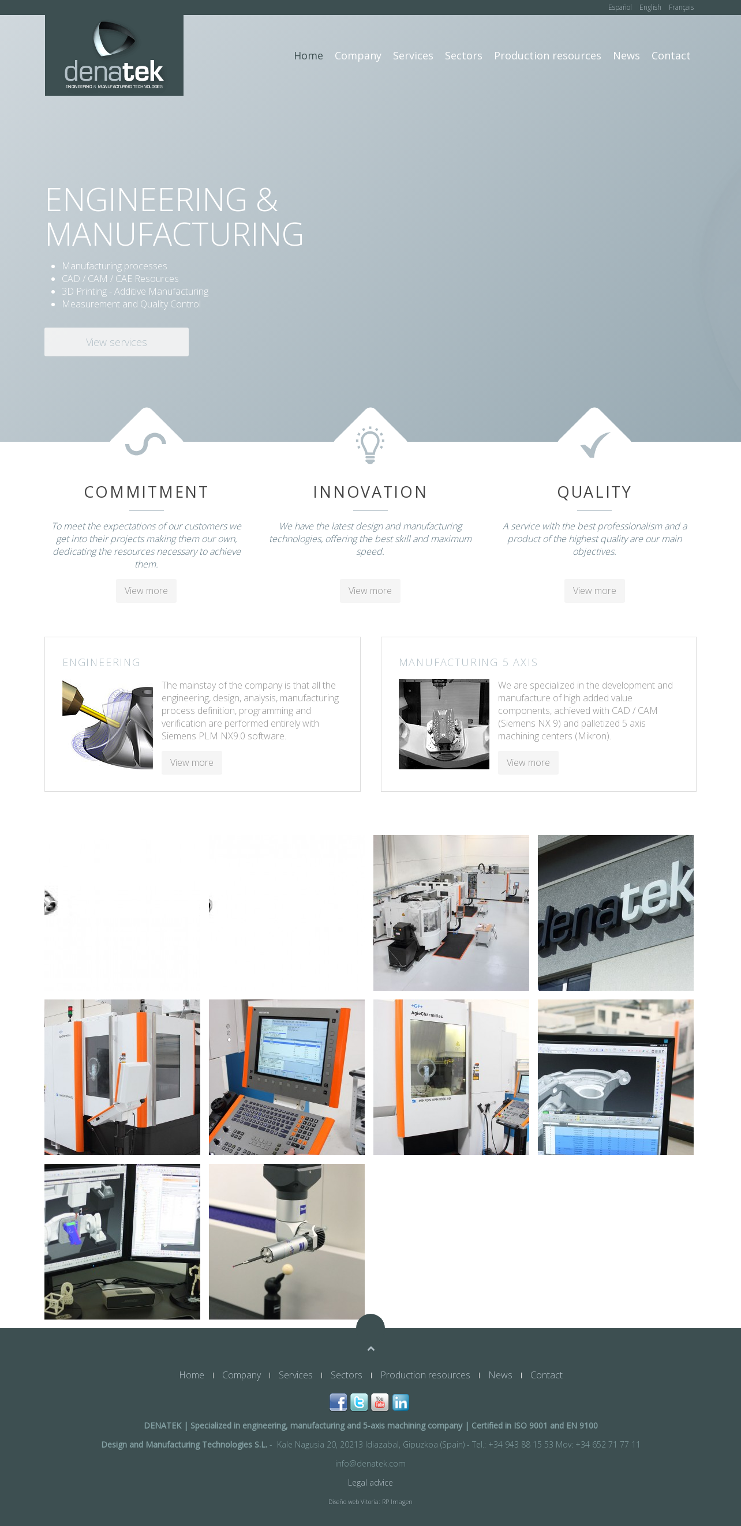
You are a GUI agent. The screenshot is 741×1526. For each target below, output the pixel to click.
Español (621, 7)
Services (413, 55)
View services (116, 342)
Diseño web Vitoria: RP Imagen (370, 1502)
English (651, 7)
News (626, 55)
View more (146, 590)
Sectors (463, 55)
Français (681, 7)
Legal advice (370, 1482)
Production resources (547, 55)
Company (358, 55)
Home (308, 55)
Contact (671, 55)
